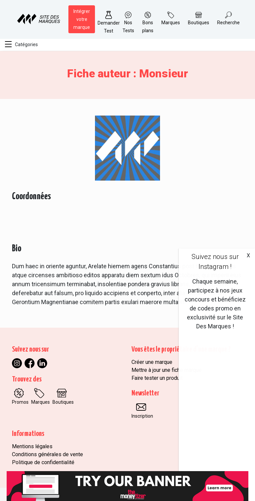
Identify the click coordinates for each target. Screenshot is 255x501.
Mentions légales (32, 446)
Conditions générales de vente (47, 454)
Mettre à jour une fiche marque (166, 370)
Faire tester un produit (157, 378)
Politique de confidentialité (43, 462)
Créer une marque (151, 362)
